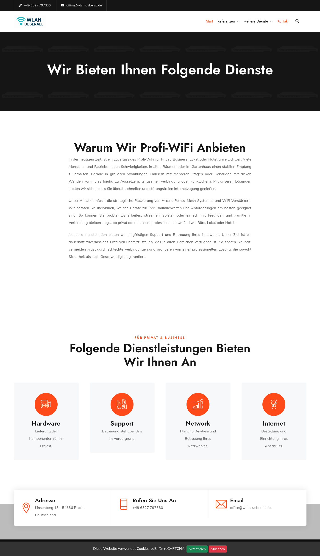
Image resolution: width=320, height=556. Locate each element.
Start (209, 21)
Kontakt (282, 21)
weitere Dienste (256, 21)
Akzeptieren (197, 549)
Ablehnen (218, 549)
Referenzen (226, 21)
